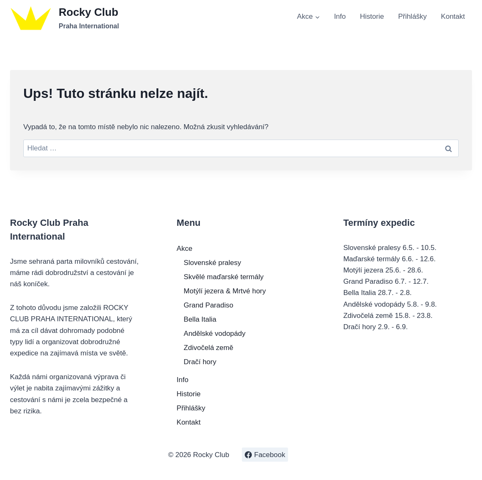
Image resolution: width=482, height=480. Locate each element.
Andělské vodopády (214, 334)
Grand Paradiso (208, 305)
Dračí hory (200, 362)
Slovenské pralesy (212, 263)
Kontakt (453, 16)
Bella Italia (200, 319)
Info (339, 16)
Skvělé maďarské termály (223, 277)
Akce (184, 248)
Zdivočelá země (208, 348)
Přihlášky (412, 16)
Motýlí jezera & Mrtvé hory (225, 291)
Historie (372, 16)
